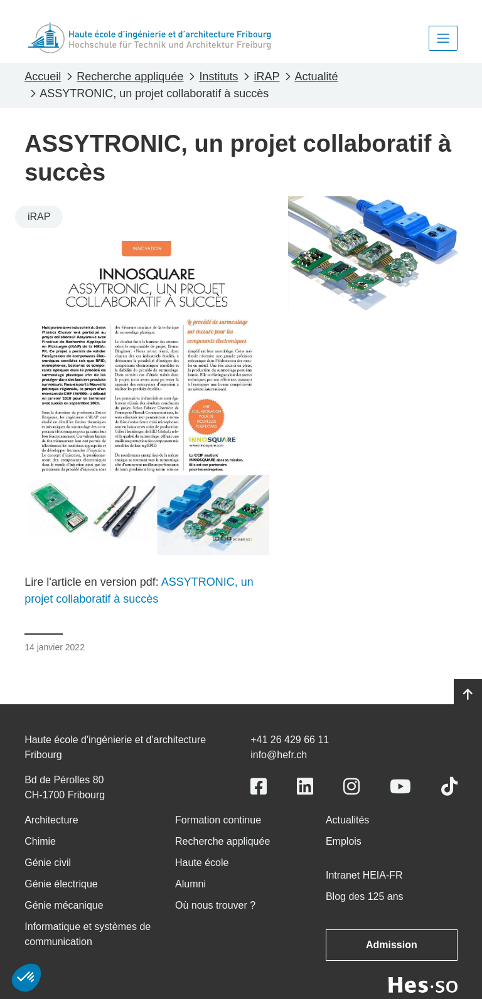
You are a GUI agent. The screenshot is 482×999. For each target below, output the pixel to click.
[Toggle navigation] (443, 38)
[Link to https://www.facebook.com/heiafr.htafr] (258, 786)
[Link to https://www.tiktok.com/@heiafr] (449, 786)
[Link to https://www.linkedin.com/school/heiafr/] (305, 786)
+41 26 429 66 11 (289, 739)
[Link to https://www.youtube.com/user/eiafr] (400, 786)
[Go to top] (468, 695)
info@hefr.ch (278, 754)
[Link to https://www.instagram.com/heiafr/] (351, 786)
